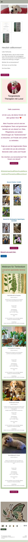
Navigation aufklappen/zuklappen (14, 1)
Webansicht (25, 536)
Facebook (4, 256)
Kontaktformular (5, 74)
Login (26, 535)
